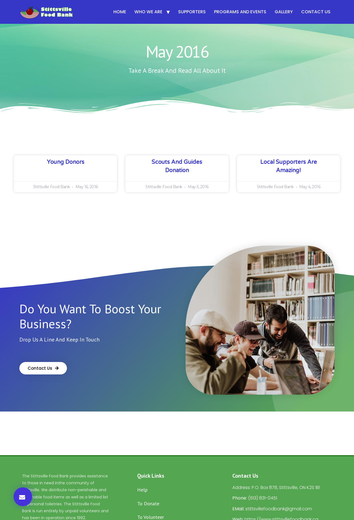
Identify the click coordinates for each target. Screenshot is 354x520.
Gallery (284, 12)
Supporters (192, 12)
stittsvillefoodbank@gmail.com (278, 509)
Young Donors (65, 162)
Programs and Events (240, 12)
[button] (23, 496)
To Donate (148, 503)
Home (119, 12)
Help (142, 490)
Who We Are (148, 12)
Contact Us (315, 12)
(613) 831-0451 (262, 498)
